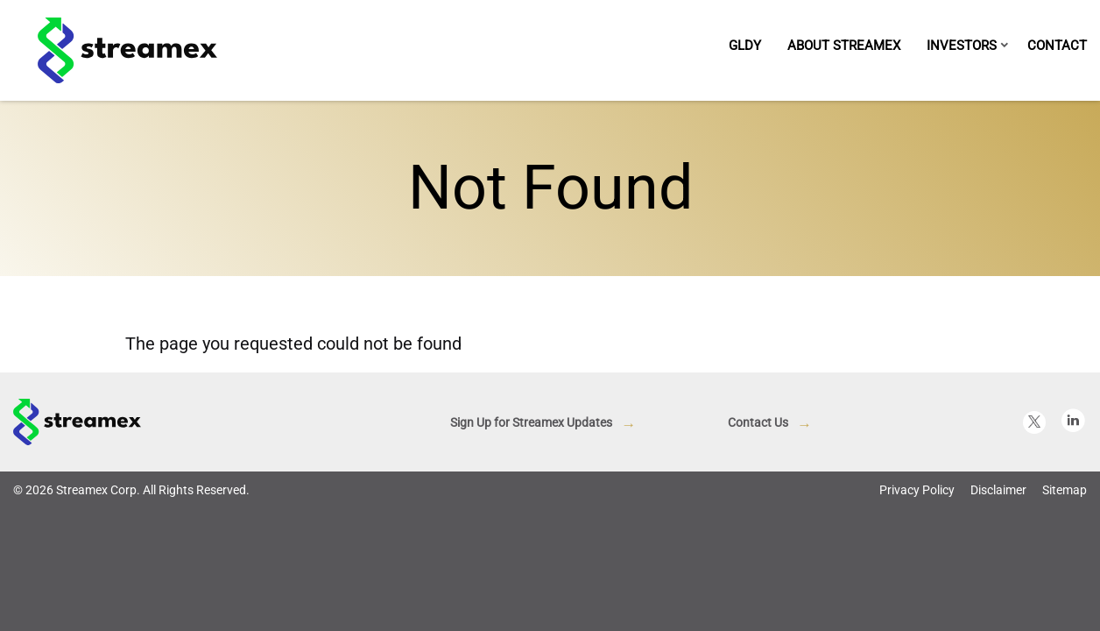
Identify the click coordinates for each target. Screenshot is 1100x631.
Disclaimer (998, 591)
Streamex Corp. (98, 591)
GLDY (745, 45)
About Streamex (843, 45)
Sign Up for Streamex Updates (531, 523)
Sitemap (1064, 591)
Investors (962, 45)
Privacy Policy (917, 591)
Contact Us (758, 523)
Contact (1057, 45)
